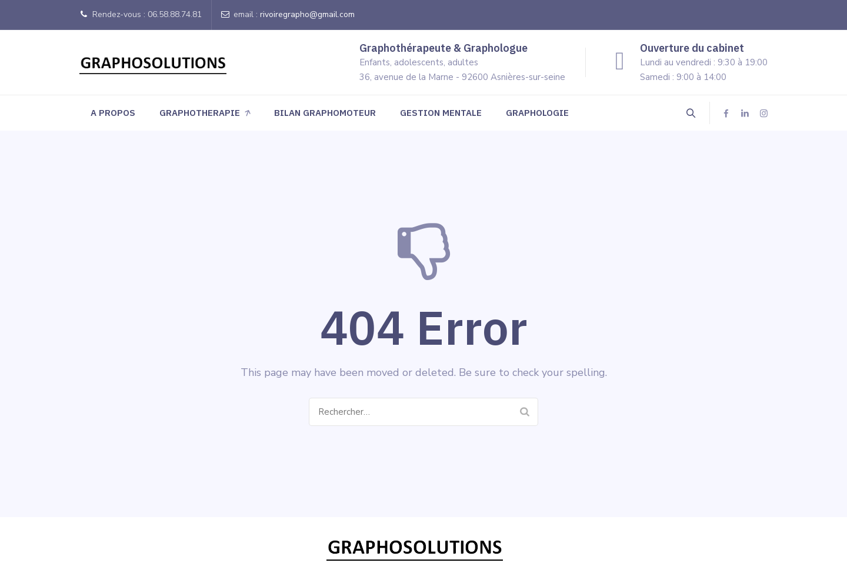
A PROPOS (113, 112)
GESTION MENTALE (441, 112)
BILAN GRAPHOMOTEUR (325, 112)
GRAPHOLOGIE (537, 112)
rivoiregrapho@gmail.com (307, 14)
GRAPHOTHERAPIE (199, 112)
